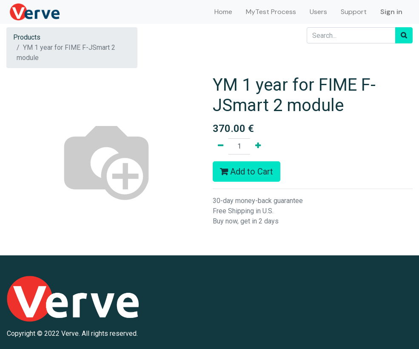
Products (26, 37)
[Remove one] (220, 146)
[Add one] (258, 146)
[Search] (404, 35)
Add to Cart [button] (246, 171)
